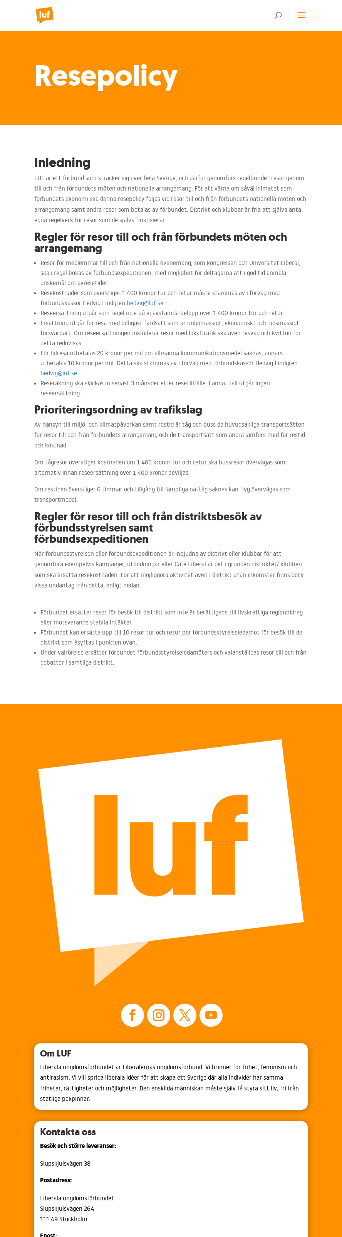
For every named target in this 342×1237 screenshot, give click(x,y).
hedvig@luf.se (145, 303)
